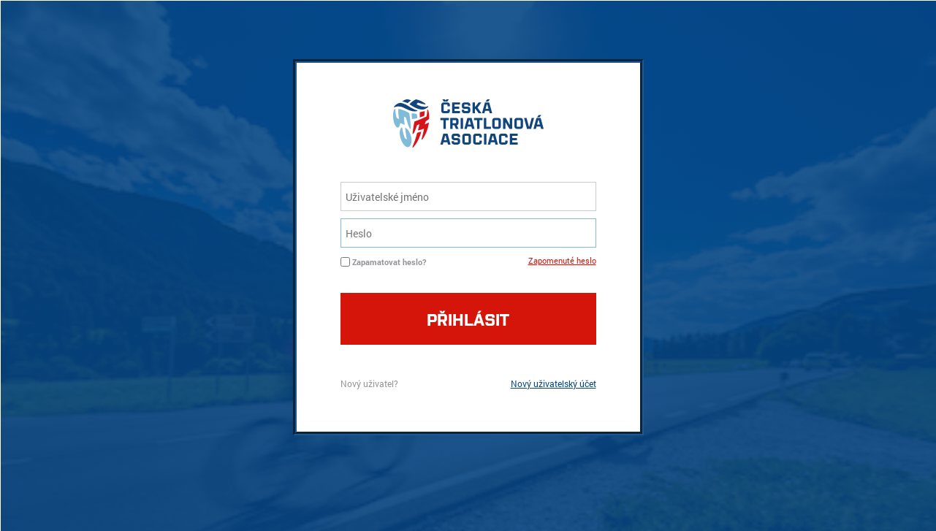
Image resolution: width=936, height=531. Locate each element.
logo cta (468, 127)
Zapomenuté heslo (562, 260)
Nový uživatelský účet (553, 383)
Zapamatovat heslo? (389, 261)
